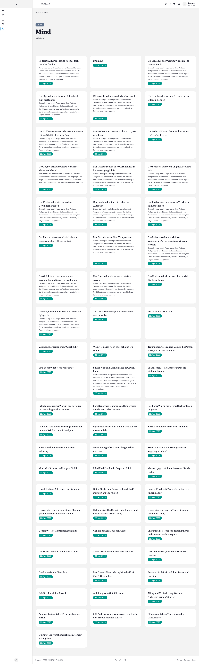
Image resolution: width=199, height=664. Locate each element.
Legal (194, 660)
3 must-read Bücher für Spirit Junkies (113, 551)
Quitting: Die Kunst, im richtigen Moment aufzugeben (60, 636)
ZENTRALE (45, 4)
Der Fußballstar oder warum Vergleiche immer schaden (168, 204)
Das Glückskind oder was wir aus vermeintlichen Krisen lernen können (58, 278)
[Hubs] (16, 20)
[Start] (16, 16)
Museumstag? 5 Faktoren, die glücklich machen (113, 449)
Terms (179, 660)
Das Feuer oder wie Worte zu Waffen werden (112, 278)
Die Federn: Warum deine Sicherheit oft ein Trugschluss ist (168, 133)
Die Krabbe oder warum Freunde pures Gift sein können (168, 98)
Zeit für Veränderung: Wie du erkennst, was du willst (113, 313)
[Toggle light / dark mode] (166, 4)
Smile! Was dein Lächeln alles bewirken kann (114, 369)
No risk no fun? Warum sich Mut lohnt (168, 426)
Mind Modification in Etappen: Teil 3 (58, 468)
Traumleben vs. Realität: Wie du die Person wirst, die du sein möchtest (170, 348)
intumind (98, 60)
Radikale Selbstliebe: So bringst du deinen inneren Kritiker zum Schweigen (60, 428)
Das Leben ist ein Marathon (53, 572)
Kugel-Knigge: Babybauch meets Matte (59, 489)
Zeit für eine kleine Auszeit (53, 593)
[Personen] (16, 29)
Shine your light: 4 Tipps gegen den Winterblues (166, 616)
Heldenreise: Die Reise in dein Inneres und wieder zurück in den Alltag (115, 511)
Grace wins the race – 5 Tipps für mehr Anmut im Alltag (168, 511)
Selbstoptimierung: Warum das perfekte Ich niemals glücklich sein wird (60, 407)
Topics (38, 12)
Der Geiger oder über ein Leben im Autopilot (111, 204)
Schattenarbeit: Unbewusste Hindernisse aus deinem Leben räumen (114, 407)
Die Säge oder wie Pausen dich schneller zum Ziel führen (60, 98)
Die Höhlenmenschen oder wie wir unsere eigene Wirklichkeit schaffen (61, 133)
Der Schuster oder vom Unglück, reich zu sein (169, 168)
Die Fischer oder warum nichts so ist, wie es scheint (114, 133)
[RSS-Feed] (116, 660)
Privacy (187, 660)
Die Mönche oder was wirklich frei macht (114, 96)
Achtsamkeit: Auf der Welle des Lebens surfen (59, 616)
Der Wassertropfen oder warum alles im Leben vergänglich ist (114, 168)
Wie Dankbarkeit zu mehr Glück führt (58, 346)
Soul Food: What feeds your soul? (56, 367)
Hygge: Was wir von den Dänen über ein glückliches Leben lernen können (59, 511)
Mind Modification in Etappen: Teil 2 (112, 468)
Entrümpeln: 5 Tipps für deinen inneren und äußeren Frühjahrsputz (168, 532)
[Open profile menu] (188, 4)
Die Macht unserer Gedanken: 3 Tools (58, 551)
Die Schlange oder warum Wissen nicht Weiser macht (168, 62)
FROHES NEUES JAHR (160, 311)
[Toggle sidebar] (37, 4)
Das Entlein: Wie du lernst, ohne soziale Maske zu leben (168, 278)
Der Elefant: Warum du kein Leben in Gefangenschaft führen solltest (58, 239)
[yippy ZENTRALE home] (16, 4)
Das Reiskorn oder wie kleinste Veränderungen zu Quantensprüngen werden (167, 241)
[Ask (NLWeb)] (125, 660)
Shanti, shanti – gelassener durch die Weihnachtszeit (167, 369)
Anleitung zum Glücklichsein (108, 593)
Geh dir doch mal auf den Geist (109, 530)
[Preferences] (174, 4)
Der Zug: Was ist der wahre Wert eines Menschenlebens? (59, 168)
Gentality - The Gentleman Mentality (58, 530)
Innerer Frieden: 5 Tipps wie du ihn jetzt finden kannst (168, 491)
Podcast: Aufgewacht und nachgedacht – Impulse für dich (60, 62)
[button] (170, 4)
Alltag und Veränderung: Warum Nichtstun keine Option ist (165, 595)
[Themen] (16, 34)
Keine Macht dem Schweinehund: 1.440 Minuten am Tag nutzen (113, 491)
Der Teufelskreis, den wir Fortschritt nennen (167, 553)
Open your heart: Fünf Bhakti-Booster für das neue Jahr (115, 428)
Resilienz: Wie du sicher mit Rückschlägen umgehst (170, 407)
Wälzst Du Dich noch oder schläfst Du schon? (113, 348)
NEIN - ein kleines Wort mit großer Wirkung (57, 449)
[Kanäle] (16, 25)
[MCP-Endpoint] (120, 660)
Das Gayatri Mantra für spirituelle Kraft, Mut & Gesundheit (114, 574)
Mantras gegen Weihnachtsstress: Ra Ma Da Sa (169, 470)
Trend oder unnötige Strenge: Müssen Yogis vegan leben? (167, 449)
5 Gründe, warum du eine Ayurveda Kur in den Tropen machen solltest (115, 616)
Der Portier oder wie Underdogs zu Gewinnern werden (57, 204)
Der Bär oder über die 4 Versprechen (112, 237)
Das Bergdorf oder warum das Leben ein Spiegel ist (60, 313)
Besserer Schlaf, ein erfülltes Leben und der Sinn (168, 574)
